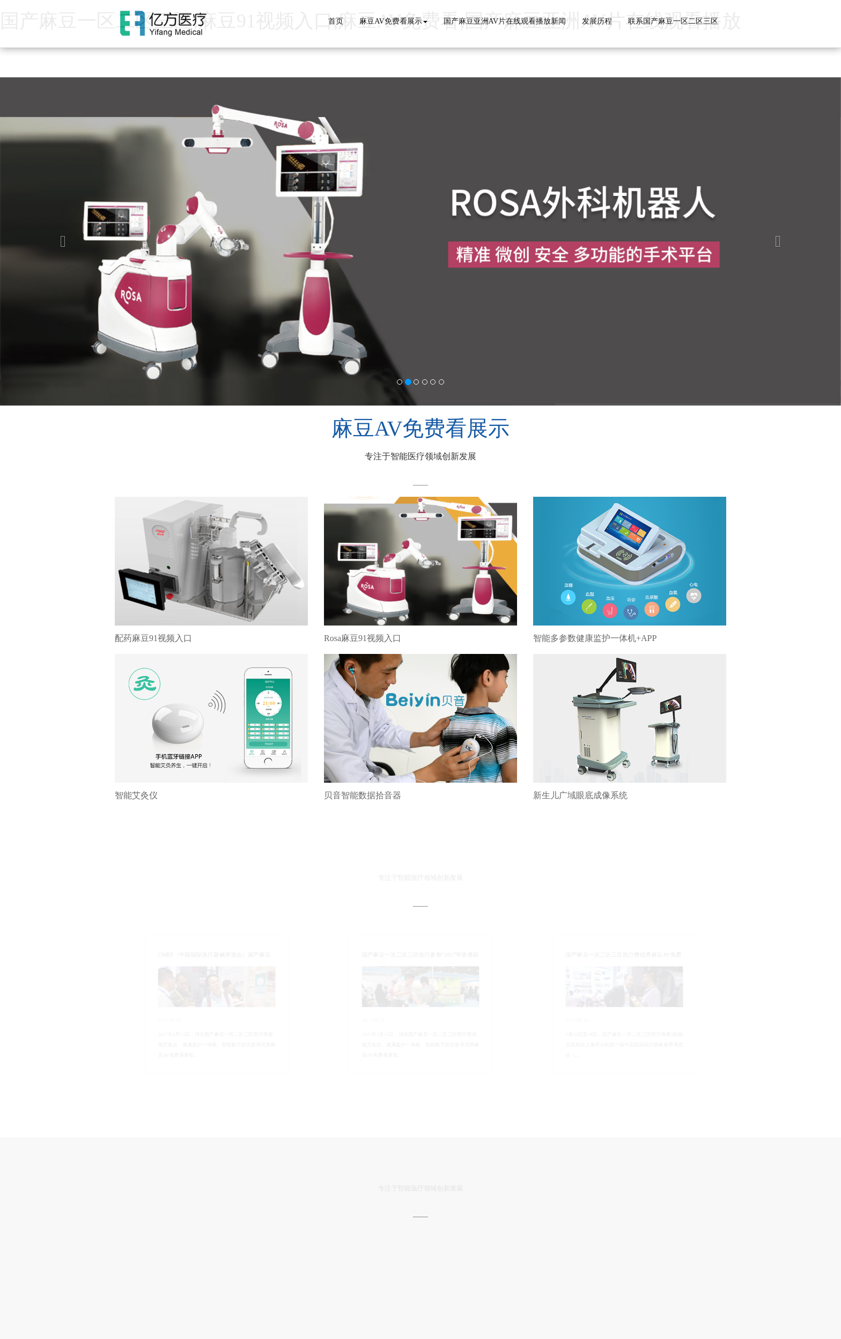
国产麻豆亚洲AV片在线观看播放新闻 (505, 21)
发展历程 (597, 21)
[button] (63, 241)
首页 (335, 21)
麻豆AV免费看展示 (393, 21)
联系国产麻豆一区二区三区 (673, 21)
